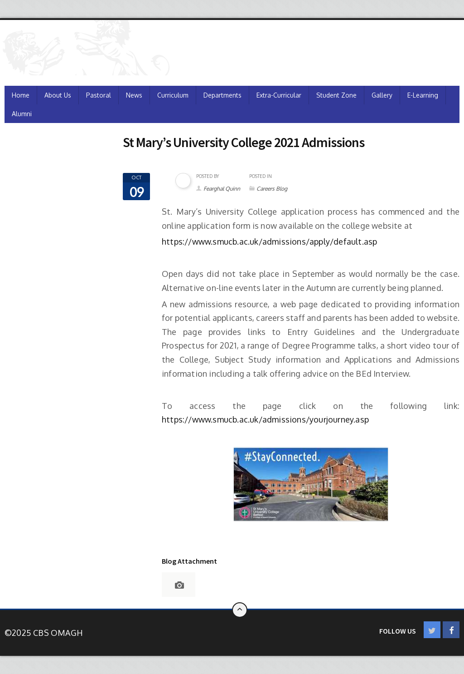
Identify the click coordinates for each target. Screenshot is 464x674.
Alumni (22, 114)
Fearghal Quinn (221, 188)
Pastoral (98, 95)
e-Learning (422, 95)
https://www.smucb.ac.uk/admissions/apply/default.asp (270, 241)
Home (20, 95)
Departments (222, 95)
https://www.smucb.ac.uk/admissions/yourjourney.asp (265, 419)
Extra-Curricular (278, 95)
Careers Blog (271, 188)
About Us (57, 95)
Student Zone (336, 95)
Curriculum (172, 95)
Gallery (382, 95)
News (134, 95)
